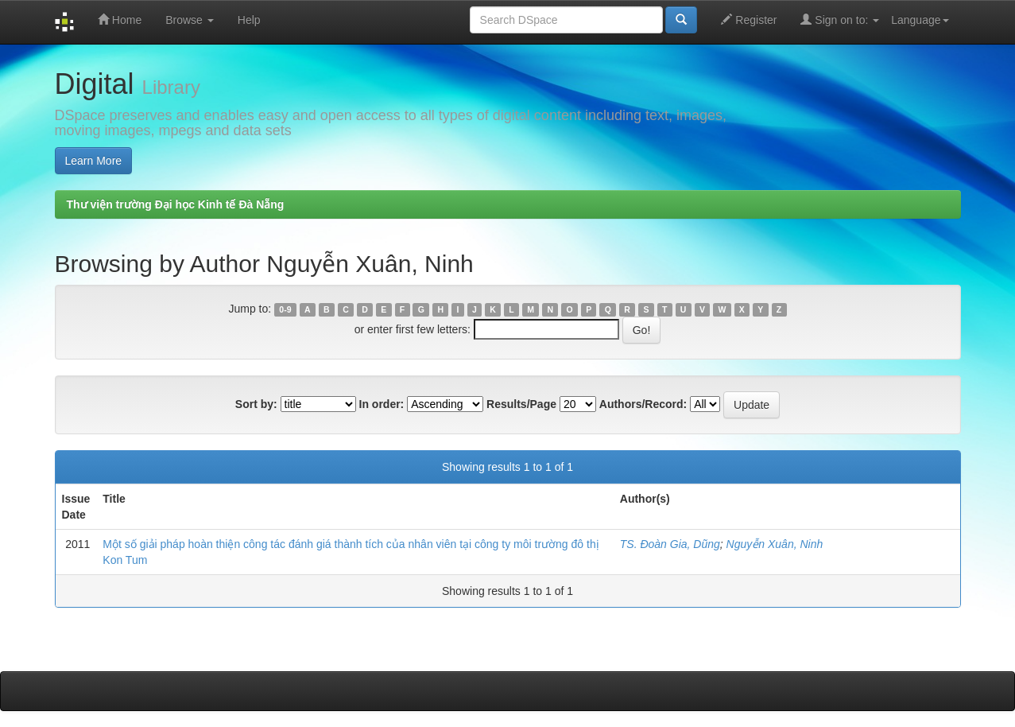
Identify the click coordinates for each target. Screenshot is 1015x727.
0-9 (285, 309)
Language (919, 20)
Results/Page (521, 404)
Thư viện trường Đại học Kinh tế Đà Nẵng (176, 204)
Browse (189, 20)
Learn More (93, 160)
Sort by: (256, 404)
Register (749, 19)
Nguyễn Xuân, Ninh (774, 544)
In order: (382, 404)
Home (119, 19)
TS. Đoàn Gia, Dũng (670, 544)
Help (249, 20)
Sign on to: (839, 19)
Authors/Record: (643, 404)
